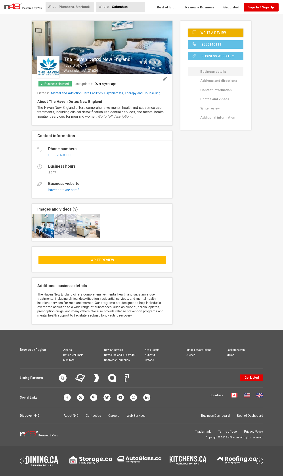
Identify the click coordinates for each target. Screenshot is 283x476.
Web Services (136, 415)
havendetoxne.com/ (63, 190)
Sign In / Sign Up (261, 7)
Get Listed (231, 7)
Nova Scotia (152, 349)
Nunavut (150, 355)
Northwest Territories (117, 360)
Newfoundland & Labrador (119, 355)
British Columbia (73, 355)
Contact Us (93, 415)
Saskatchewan (236, 349)
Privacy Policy (253, 431)
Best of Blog (166, 7)
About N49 (71, 415)
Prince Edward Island (198, 349)
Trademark (203, 431)
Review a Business (199, 7)
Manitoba (69, 360)
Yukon (230, 355)
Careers (113, 415)
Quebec (190, 355)
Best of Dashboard (250, 415)
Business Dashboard (215, 415)
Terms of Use (227, 431)
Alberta (67, 349)
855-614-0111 (59, 155)
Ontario (149, 360)
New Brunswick (113, 349)
